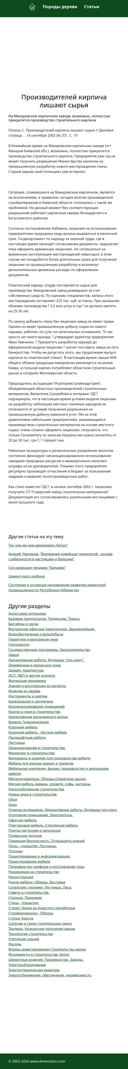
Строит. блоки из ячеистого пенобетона (41, 908)
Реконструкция (20, 877)
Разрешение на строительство (33, 871)
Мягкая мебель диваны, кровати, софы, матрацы (49, 784)
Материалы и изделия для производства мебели (49, 758)
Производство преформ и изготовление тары (46, 866)
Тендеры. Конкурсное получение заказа (41, 928)
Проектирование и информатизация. (39, 856)
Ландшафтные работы (27, 737)
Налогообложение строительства (36, 789)
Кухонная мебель (22, 727)
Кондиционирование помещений (36, 706)
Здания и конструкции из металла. (37, 685)
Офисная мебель (22, 820)
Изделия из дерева (24, 691)
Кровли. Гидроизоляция (28, 722)
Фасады (15, 944)
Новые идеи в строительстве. (32, 794)
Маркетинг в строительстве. (31, 753)
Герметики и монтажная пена (33, 639)
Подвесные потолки (25, 835)
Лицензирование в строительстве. (37, 747)
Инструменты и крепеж (27, 696)
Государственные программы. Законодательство (49, 649)
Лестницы (16, 742)
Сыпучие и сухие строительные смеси (40, 923)
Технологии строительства (30, 933)
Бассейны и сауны (23, 623)
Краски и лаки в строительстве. (34, 711)
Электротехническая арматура (34, 970)
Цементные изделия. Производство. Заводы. (46, 959)
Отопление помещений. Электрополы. (40, 815)
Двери (13, 654)
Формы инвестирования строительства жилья (47, 949)
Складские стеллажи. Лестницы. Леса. (40, 887)
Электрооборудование (27, 964)
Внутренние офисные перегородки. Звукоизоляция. (51, 629)
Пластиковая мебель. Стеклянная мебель (43, 825)
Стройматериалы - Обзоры (30, 913)
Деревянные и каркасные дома (34, 665)
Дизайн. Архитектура (26, 670)
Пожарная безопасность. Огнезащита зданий (46, 840)
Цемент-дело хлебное (26, 576)
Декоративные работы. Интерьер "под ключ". (46, 660)
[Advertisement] (64, 52)
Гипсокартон (19, 644)
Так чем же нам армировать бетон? (37, 545)
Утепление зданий (23, 939)
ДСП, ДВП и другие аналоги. (32, 675)
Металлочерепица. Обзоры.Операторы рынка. (47, 778)
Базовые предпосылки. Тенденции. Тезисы (44, 618)
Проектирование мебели (29, 861)
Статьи (91, 6)
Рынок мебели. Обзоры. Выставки (37, 882)
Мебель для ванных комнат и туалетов (40, 763)
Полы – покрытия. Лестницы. (32, 846)
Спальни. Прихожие (25, 897)
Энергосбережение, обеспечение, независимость (49, 975)
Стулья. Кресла (20, 918)
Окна (12, 804)
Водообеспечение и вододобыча (35, 634)
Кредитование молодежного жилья (38, 716)
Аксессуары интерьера (27, 613)
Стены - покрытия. (23, 902)
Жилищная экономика (27, 680)
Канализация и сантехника (30, 701)
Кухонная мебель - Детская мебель (37, 732)
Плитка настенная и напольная (34, 830)
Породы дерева (60, 6)
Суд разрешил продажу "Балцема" (37, 567)
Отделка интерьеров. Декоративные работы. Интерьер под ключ (62, 809)
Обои (12, 799)
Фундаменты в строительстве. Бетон (38, 954)
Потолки (15, 851)
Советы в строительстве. (29, 892)
